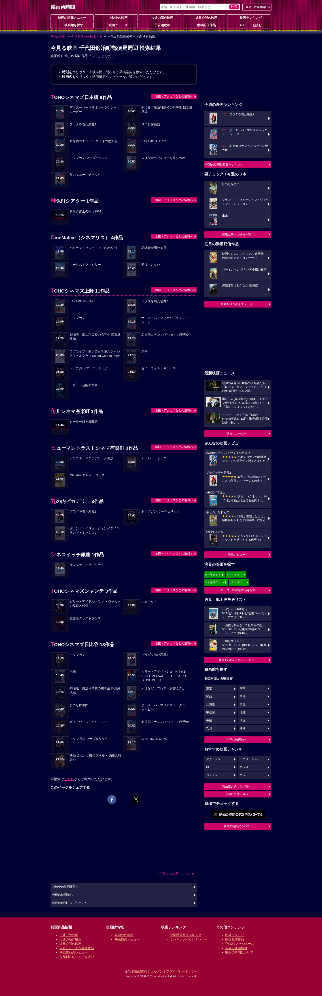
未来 (144, 351)
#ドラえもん (213, 574)
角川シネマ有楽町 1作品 (77, 411)
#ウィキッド (235, 574)
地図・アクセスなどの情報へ (174, 96)
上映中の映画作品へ (65, 886)
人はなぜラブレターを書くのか (163, 158)
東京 (209, 688)
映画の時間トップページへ (69, 902)
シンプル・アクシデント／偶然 (91, 458)
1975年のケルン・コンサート (90, 475)
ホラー (244, 775)
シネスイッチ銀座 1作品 (77, 554)
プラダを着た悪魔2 (83, 124)
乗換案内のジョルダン (147, 971)
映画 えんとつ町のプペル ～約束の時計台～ (95, 757)
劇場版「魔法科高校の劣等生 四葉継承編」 (166, 109)
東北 (243, 704)
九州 (209, 728)
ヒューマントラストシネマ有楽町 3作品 (94, 448)
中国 (209, 720)
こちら (69, 779)
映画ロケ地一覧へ (236, 794)
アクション (213, 759)
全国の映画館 (124, 935)
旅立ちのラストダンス (85, 618)
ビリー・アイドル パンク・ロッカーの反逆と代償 (95, 603)
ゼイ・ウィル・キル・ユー (160, 368)
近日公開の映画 (204, 17)
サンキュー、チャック (85, 174)
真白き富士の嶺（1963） (87, 211)
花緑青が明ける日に (155, 248)
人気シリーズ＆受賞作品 (76, 948)
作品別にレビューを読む (76, 957)
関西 (209, 696)
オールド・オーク (153, 458)
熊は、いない (150, 264)
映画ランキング (249, 17)
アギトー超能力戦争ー (85, 385)
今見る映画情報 (236, 948)
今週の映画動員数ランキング (224, 164)
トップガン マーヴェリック (89, 158)
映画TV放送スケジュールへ (236, 660)
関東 (243, 688)
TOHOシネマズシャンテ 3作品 (84, 591)
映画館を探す (72, 25)
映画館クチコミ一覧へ (236, 786)
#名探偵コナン (214, 582)
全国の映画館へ (237, 739)
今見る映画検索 (256, 7)
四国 (243, 720)
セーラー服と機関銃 (84, 421)
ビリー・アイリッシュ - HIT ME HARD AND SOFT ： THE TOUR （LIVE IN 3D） (163, 676)
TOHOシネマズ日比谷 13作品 (82, 644)
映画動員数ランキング (185, 935)
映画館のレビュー (127, 939)
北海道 (210, 704)
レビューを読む (249, 25)
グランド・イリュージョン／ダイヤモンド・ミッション (95, 530)
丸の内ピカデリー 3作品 (77, 501)
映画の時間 (58, 36)
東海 (243, 696)
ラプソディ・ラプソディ (87, 564)
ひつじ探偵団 (150, 124)
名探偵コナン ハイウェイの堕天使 (93, 141)
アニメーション (250, 759)
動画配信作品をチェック (237, 304)
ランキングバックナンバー (189, 939)
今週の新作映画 (160, 17)
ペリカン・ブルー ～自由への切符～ (95, 248)
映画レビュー (236, 554)
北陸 (243, 712)
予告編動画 (160, 25)
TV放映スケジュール (239, 943)
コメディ (212, 775)
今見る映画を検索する (86, 36)
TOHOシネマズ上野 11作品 (80, 290)
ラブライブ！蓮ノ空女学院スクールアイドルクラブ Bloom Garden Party (95, 353)
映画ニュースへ (237, 433)
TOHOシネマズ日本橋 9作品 (81, 97)
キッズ (244, 767)
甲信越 (210, 712)
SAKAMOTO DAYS (154, 141)
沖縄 (243, 728)
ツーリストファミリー (85, 264)
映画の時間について (237, 826)
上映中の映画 (116, 17)
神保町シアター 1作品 (74, 200)
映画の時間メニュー (72, 17)
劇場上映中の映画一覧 (236, 234)
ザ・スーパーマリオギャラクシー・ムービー (95, 109)
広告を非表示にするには (177, 874)
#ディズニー (238, 582)
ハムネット (149, 601)
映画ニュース (116, 25)
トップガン (77, 318)
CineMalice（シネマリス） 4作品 (87, 237)
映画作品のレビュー (73, 952)
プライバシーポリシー (181, 971)
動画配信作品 (204, 25)
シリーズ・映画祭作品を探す (237, 590)
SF (208, 767)
